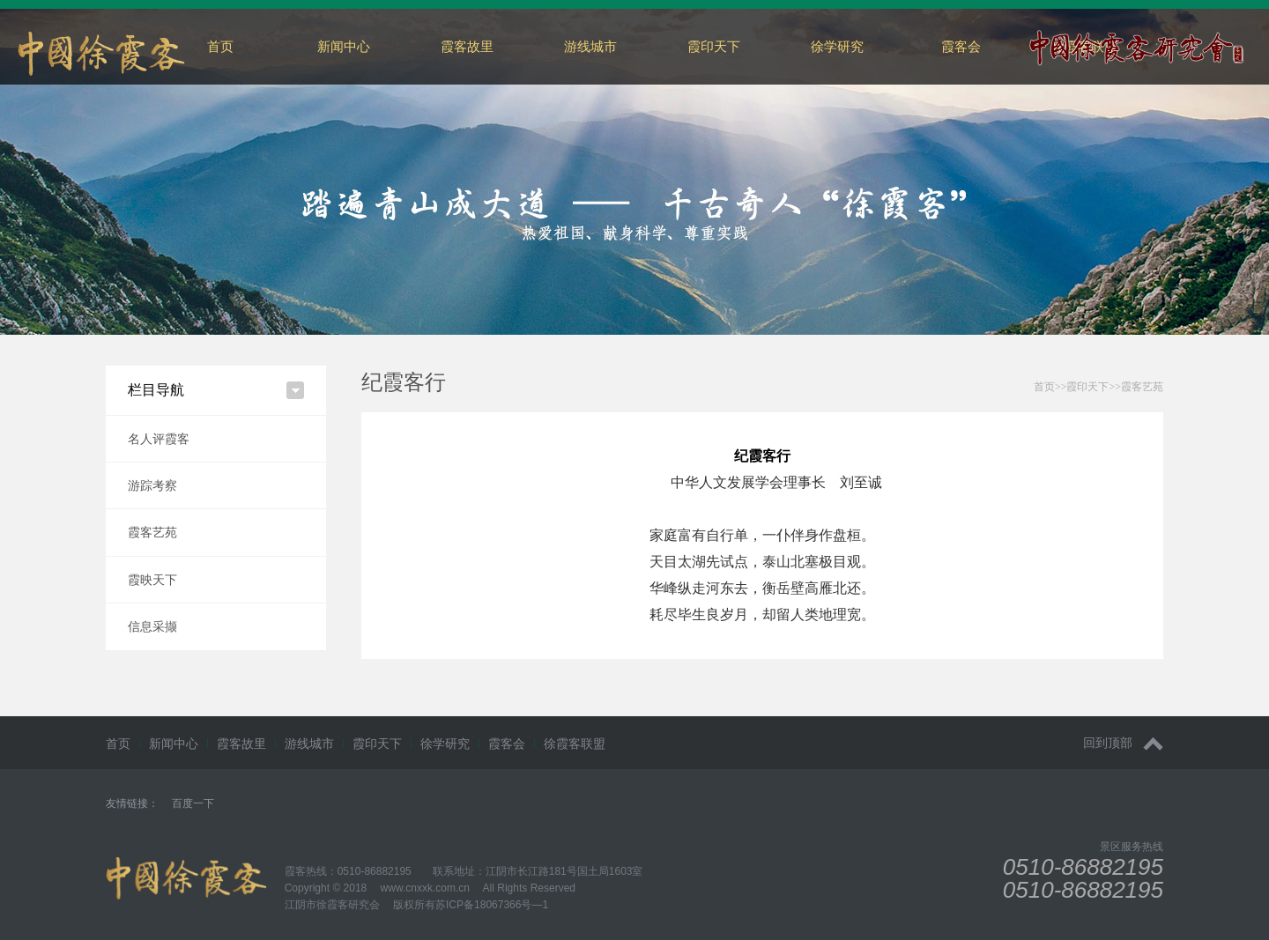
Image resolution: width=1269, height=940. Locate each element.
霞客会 (961, 46)
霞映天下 (152, 580)
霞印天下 (713, 46)
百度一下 (193, 803)
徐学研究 (837, 46)
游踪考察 (152, 485)
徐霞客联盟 (574, 743)
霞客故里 (467, 46)
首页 (220, 46)
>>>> (1098, 386)
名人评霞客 (158, 439)
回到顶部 (1123, 743)
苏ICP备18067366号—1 (491, 905)
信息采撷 (152, 626)
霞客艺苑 (152, 532)
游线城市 (590, 46)
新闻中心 (343, 46)
